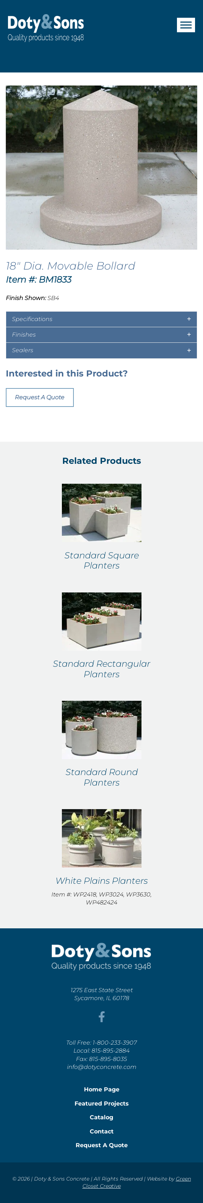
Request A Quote (39, 397)
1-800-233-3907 (115, 1042)
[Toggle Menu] (186, 24)
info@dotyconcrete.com (101, 1066)
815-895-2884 (111, 1050)
